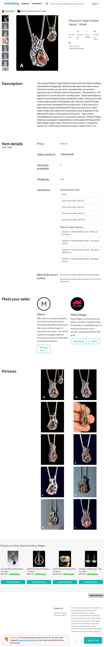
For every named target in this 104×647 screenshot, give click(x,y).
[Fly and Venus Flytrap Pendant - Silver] (13, 567)
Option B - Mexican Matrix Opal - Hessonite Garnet (80, 242)
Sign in (95, 4)
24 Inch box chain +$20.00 (73, 219)
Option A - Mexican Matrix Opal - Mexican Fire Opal (80, 233)
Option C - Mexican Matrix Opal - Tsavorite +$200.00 (80, 251)
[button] (25, 3)
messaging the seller (26, 640)
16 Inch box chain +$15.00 (73, 200)
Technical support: (61, 614)
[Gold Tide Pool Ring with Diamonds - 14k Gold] (65, 567)
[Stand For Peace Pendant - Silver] (39, 567)
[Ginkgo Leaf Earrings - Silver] (91, 567)
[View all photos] (37, 43)
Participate (37, 3)
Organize (25, 3)
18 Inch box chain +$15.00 (73, 207)
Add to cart (93, 640)
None (64, 194)
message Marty (88, 279)
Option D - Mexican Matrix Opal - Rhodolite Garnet (80, 260)
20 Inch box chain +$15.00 (73, 213)
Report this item (96, 595)
